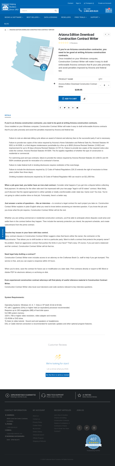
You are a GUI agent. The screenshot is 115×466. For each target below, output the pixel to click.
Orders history (37, 432)
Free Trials (80, 17)
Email (77, 107)
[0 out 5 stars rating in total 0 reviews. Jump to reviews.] (68, 43)
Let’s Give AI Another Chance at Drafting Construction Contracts (61, 417)
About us (36, 416)
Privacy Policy (37, 422)
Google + (73, 107)
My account (36, 428)
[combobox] (39, 10)
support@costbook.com (14, 433)
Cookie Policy (37, 425)
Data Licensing (50, 17)
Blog (6, 24)
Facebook (60, 107)
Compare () (89, 3)
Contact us (36, 419)
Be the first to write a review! (57, 375)
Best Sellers (33, 17)
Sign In (78, 3)
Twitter (64, 107)
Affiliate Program (38, 438)
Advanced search (38, 435)
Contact (70, 3)
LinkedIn (69, 107)
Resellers (66, 17)
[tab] (8, 115)
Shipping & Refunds (39, 441)
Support (94, 17)
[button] (54, 84)
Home (5, 29)
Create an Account (104, 3)
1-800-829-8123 (12, 427)
